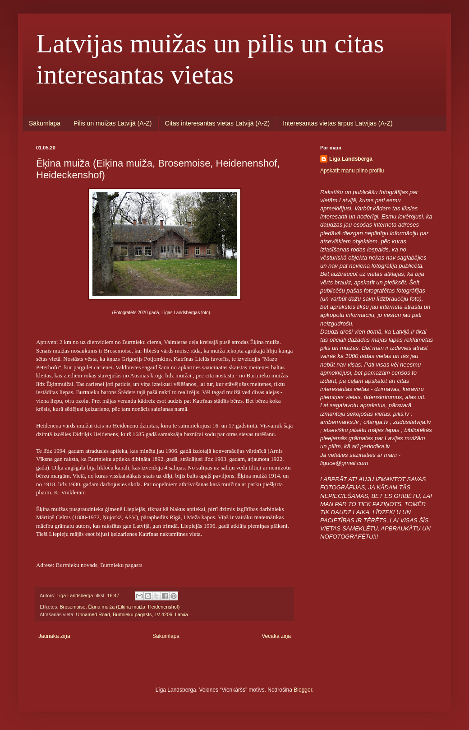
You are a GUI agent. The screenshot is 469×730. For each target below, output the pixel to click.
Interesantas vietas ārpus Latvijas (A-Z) (338, 123)
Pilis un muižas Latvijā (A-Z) (113, 123)
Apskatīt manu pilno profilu (352, 170)
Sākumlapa (44, 123)
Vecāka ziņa (276, 636)
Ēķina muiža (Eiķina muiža (116, 606)
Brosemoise (72, 606)
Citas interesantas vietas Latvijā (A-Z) (217, 123)
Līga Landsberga (350, 159)
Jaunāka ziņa (54, 636)
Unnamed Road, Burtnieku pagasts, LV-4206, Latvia (132, 614)
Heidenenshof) (163, 606)
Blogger (303, 690)
